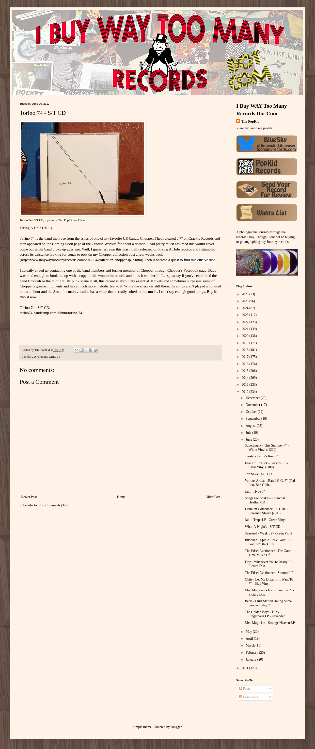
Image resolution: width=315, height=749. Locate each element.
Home (121, 497)
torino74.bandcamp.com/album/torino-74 (51, 313)
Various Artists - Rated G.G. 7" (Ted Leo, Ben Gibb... (270, 483)
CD (34, 356)
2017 (246, 357)
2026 (246, 294)
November (253, 405)
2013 (246, 384)
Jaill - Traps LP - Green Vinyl (265, 520)
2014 (246, 378)
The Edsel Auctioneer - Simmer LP (269, 573)
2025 (246, 301)
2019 (246, 343)
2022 (246, 322)
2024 (246, 308)
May (249, 631)
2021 (246, 329)
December (253, 398)
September (253, 418)
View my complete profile (254, 128)
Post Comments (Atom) (55, 505)
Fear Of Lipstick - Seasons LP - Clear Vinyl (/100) (266, 465)
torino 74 (54, 356)
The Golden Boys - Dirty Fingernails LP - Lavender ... (266, 614)
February (252, 652)
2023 (246, 315)
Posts (244, 688)
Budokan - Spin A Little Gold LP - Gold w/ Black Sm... (268, 542)
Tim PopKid (65, 220)
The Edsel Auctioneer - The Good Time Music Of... (268, 553)
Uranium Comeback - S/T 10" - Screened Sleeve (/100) (266, 511)
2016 (246, 364)
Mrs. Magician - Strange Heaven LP (270, 623)
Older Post (213, 497)
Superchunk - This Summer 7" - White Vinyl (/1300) (267, 447)
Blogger (176, 727)
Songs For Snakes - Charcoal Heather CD (265, 500)
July (249, 432)
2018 (246, 350)
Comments (248, 697)
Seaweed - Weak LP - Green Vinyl (268, 533)
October (252, 412)
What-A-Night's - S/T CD (262, 527)
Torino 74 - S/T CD (31, 220)
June (249, 439)
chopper (42, 356)
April (250, 638)
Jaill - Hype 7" (255, 491)
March (250, 645)
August (251, 426)
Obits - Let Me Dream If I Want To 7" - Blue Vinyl (269, 581)
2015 (246, 371)
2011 (245, 668)
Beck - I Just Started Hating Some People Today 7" (268, 603)
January (251, 659)
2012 (246, 392)
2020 (246, 336)
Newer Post (29, 497)
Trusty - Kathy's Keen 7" (262, 456)
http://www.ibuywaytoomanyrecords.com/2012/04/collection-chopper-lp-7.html (81, 260)
